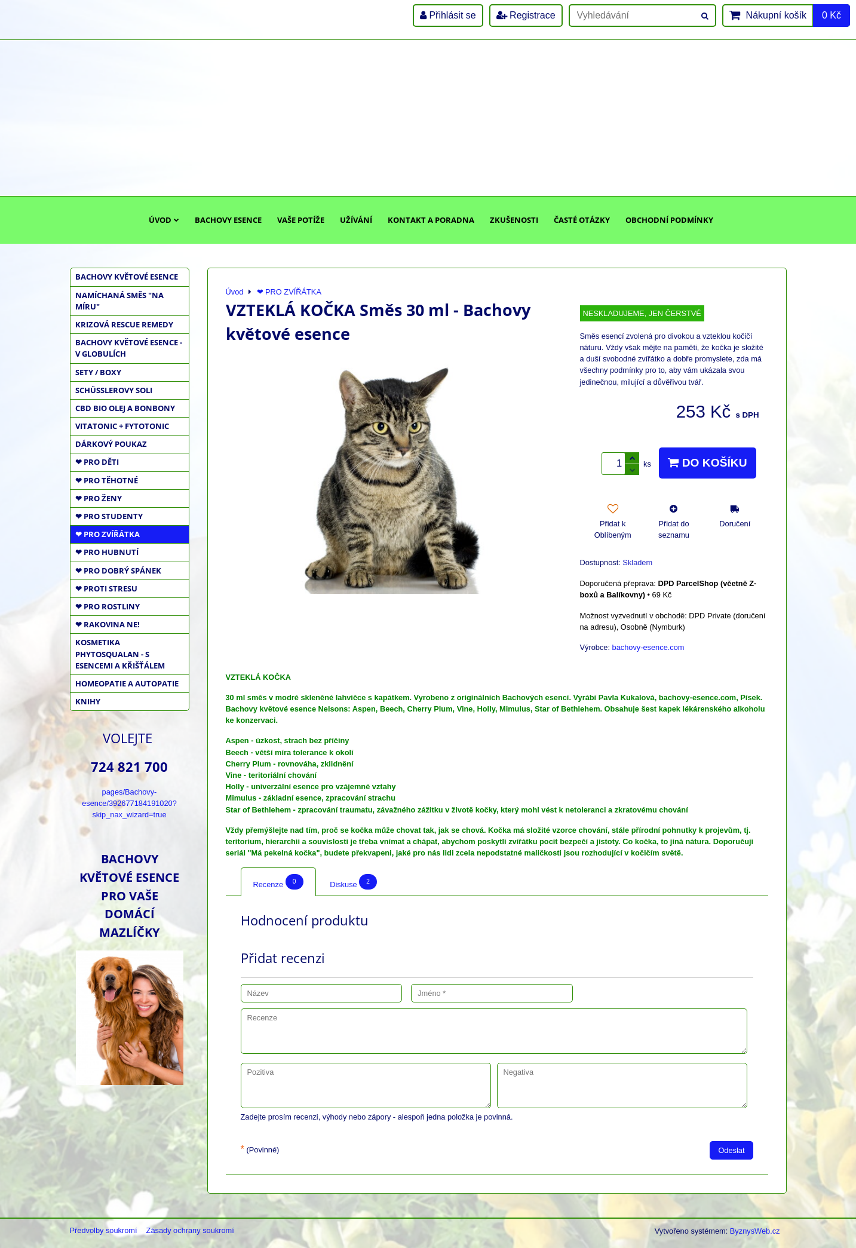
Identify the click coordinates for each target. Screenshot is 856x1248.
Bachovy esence (228, 219)
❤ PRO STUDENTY (109, 516)
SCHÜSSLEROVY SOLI (113, 390)
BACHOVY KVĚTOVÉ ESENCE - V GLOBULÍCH (128, 348)
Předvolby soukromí (103, 1230)
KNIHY (87, 701)
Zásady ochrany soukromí (190, 1230)
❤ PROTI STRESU (106, 588)
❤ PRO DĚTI (97, 461)
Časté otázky (582, 219)
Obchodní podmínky (669, 219)
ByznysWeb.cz (755, 1230)
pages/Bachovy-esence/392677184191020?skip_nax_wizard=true (129, 803)
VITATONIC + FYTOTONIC (122, 426)
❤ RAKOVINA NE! (107, 624)
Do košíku (707, 462)
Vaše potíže (300, 219)
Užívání (356, 219)
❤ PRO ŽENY (98, 498)
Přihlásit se (448, 15)
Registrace (526, 15)
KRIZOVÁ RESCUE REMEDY (124, 324)
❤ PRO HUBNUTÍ (107, 552)
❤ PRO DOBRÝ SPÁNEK (118, 570)
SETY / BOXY (98, 372)
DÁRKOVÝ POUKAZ (111, 444)
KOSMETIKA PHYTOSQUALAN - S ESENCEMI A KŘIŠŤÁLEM (120, 653)
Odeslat (731, 1150)
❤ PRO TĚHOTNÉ (106, 480)
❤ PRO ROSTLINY (107, 606)
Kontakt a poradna (431, 219)
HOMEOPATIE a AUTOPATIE (127, 683)
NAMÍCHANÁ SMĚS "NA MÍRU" (119, 301)
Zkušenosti (514, 219)
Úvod (164, 219)
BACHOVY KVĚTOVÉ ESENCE (126, 276)
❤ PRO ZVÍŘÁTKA (107, 534)
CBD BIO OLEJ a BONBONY (125, 408)
